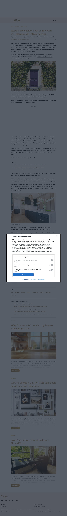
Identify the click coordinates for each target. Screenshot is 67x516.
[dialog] (34, 258)
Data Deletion (26, 279)
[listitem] (33, 257)
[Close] (57, 236)
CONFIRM (23, 274)
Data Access (33, 279)
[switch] (51, 260)
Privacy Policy (41, 279)
